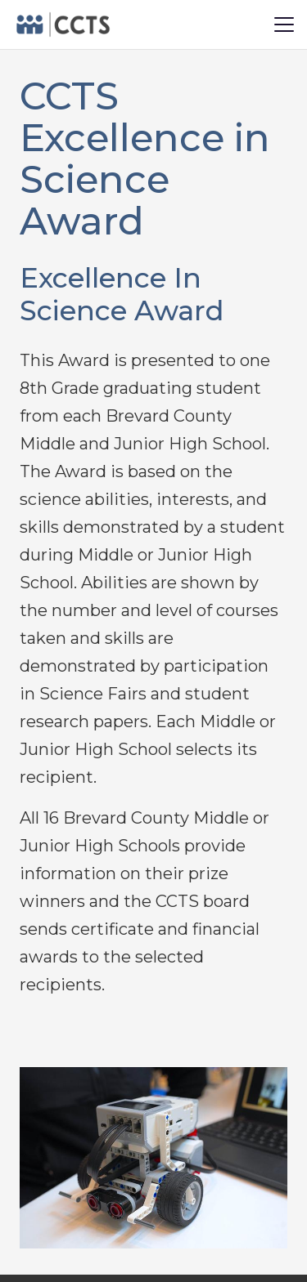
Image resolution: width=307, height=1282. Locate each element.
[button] (284, 24)
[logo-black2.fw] (62, 24)
